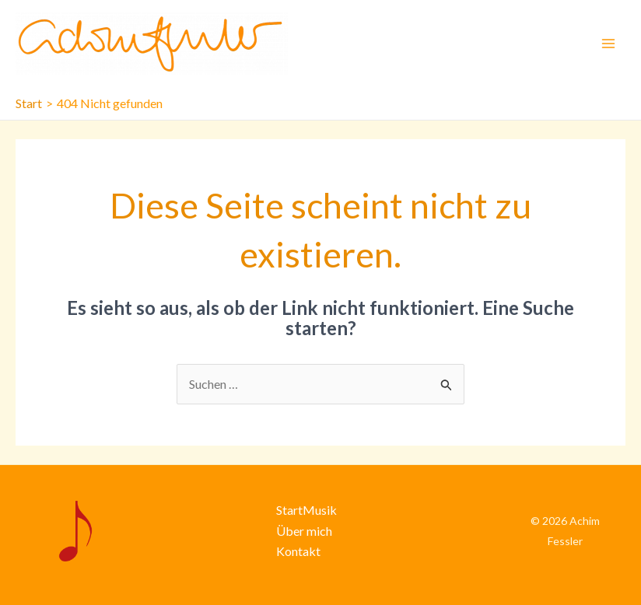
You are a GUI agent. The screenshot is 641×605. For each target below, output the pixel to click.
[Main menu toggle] (608, 43)
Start (289, 509)
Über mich (304, 530)
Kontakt (298, 551)
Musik (320, 509)
